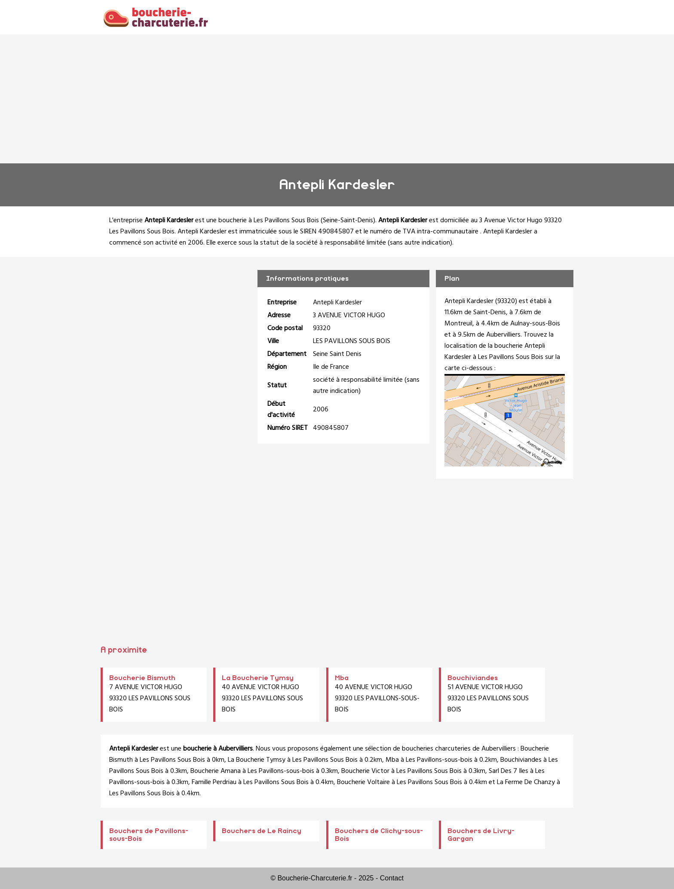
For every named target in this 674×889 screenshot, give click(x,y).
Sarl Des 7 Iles (508, 771)
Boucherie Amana (215, 771)
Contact (392, 878)
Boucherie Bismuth (142, 677)
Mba (342, 677)
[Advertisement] (337, 99)
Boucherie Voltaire (363, 782)
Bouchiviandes (472, 677)
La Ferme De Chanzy (526, 782)
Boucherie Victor (365, 771)
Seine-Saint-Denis (348, 220)
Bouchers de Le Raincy (261, 831)
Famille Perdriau (214, 782)
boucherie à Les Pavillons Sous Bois (268, 220)
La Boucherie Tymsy (258, 677)
